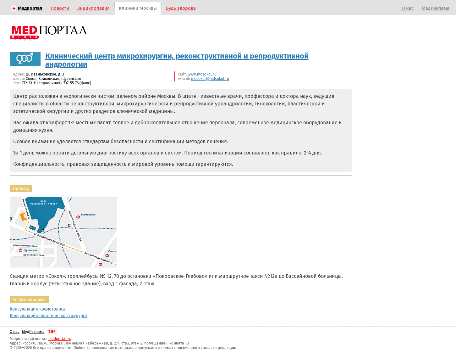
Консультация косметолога (37, 309)
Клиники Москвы (138, 8)
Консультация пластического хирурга (48, 315)
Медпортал (30, 8)
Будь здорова (181, 8)
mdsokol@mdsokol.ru (210, 78)
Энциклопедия (93, 8)
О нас (408, 8)
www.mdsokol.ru (202, 74)
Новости (60, 8)
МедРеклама (435, 8)
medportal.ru (59, 339)
